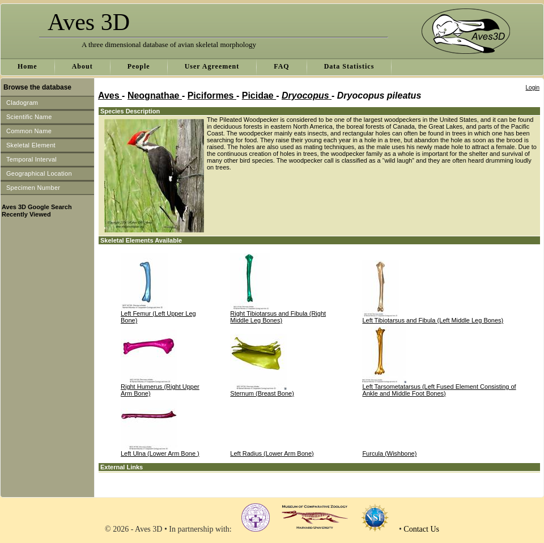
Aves (110, 95)
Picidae (259, 95)
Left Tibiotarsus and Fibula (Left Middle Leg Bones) (432, 320)
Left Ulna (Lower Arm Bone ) (160, 453)
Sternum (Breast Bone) (262, 393)
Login (532, 87)
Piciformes (212, 95)
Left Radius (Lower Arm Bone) (271, 453)
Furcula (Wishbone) (389, 453)
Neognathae (155, 95)
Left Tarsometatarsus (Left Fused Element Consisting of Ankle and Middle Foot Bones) (439, 390)
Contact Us (421, 529)
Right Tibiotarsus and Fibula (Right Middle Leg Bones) (278, 317)
